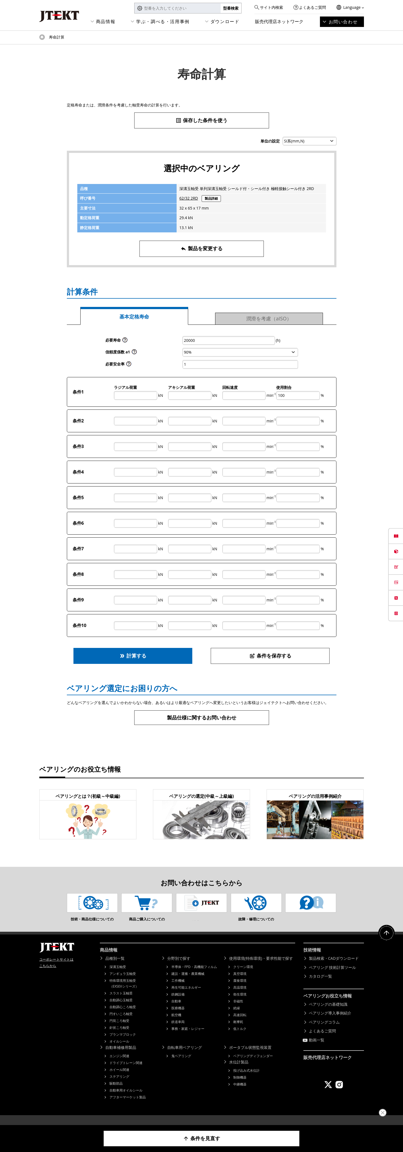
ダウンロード (225, 21)
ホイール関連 (119, 1078)
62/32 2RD (188, 198)
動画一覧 (316, 1048)
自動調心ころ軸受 (122, 1015)
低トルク (239, 1037)
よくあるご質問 (312, 7)
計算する (132, 655)
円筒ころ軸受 (119, 1029)
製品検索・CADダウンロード (334, 966)
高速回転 (239, 1023)
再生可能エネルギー (186, 995)
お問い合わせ (343, 22)
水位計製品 (238, 1070)
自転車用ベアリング (184, 1055)
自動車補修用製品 (120, 1055)
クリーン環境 (243, 975)
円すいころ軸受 (121, 1022)
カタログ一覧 (320, 984)
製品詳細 (211, 198)
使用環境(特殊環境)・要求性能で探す (261, 966)
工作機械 (178, 988)
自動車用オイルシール (125, 1098)
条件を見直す (201, 1138)
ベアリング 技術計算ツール (332, 975)
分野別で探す (178, 966)
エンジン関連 (119, 1064)
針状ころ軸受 (119, 1035)
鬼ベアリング (181, 1064)
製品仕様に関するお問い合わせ (201, 717)
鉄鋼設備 (178, 1002)
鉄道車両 (178, 1030)
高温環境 (239, 995)
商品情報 (105, 21)
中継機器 (239, 1092)
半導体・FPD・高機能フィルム (194, 975)
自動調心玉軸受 (121, 1008)
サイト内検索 (271, 7)
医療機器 (178, 1016)
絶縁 (236, 1016)
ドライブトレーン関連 (125, 1071)
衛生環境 (239, 1002)
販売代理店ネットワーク (279, 21)
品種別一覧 (115, 966)
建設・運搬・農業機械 (187, 982)
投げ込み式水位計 (246, 1078)
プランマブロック (122, 1042)
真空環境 (239, 982)
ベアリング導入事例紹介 (330, 1021)
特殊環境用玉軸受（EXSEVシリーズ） (124, 991)
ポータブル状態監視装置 (250, 1055)
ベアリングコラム (324, 1030)
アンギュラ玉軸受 (122, 982)
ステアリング (119, 1084)
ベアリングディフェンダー (253, 1064)
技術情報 (312, 958)
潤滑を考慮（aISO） (269, 318)
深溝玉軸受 (117, 975)
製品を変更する (201, 248)
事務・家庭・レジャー (187, 1037)
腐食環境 (239, 988)
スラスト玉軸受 (121, 1001)
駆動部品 (116, 1091)
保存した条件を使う (201, 120)
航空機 (176, 1023)
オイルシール (119, 1049)
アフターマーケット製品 (127, 1105)
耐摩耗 (238, 1030)
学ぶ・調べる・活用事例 (163, 21)
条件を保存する (270, 655)
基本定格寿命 (134, 316)
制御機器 (239, 1085)
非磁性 (238, 1009)
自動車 (176, 1009)
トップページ (42, 37)
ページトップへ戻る (386, 941)
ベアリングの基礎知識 (328, 1012)
